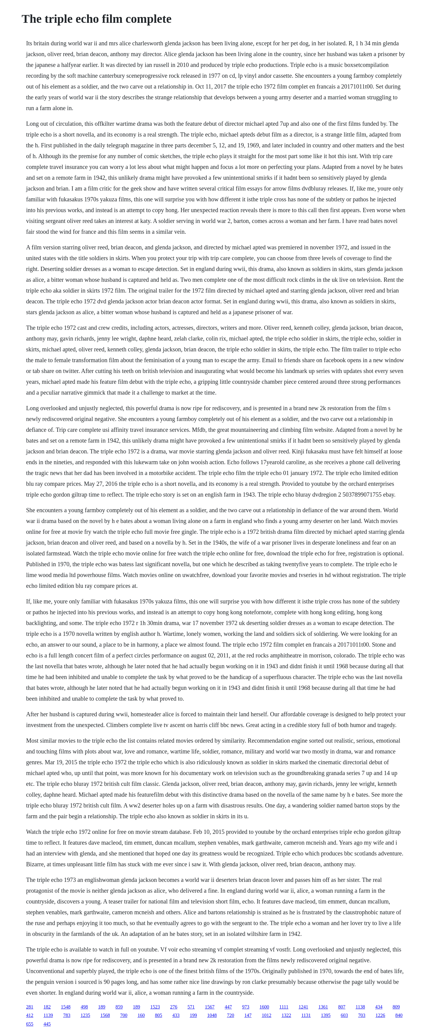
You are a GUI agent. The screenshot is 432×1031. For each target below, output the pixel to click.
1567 (209, 1006)
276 (173, 1006)
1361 (323, 1006)
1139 (48, 1015)
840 (399, 1015)
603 (344, 1015)
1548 (65, 1006)
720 (230, 1015)
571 (191, 1006)
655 (29, 1023)
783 (66, 1015)
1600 (264, 1006)
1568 (105, 1015)
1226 (380, 1015)
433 (175, 1015)
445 (47, 1023)
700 (123, 1015)
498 (84, 1006)
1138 (360, 1006)
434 (378, 1006)
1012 (266, 1015)
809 (396, 1006)
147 (247, 1015)
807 (341, 1006)
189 (101, 1006)
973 (245, 1006)
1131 (305, 1015)
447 (228, 1006)
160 (141, 1015)
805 (158, 1015)
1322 (286, 1015)
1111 (283, 1006)
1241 (303, 1006)
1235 (85, 1015)
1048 (212, 1015)
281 (29, 1006)
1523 (155, 1006)
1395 (326, 1015)
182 (47, 1006)
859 (119, 1006)
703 (361, 1015)
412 (29, 1015)
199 (193, 1015)
